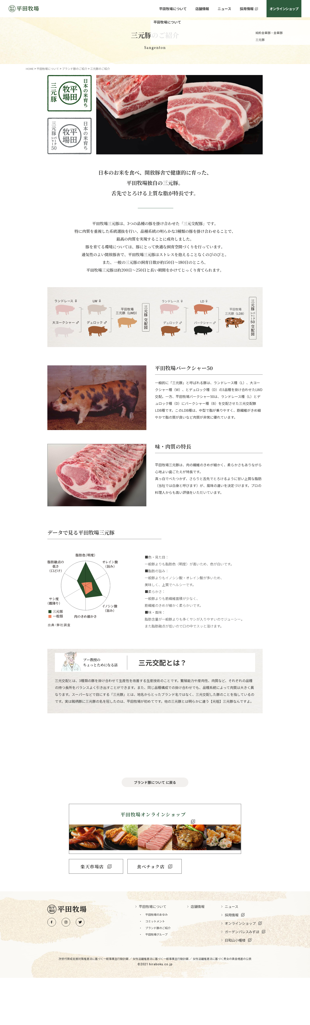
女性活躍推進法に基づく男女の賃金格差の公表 (222, 1006)
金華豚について (155, 766)
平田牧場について (173, 8)
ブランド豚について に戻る (155, 831)
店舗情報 (202, 8)
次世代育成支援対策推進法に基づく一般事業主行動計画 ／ (96, 1006)
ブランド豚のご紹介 (157, 975)
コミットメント (155, 968)
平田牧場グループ (156, 982)
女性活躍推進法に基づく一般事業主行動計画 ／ (163, 1006)
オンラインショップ (284, 8)
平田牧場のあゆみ (156, 962)
